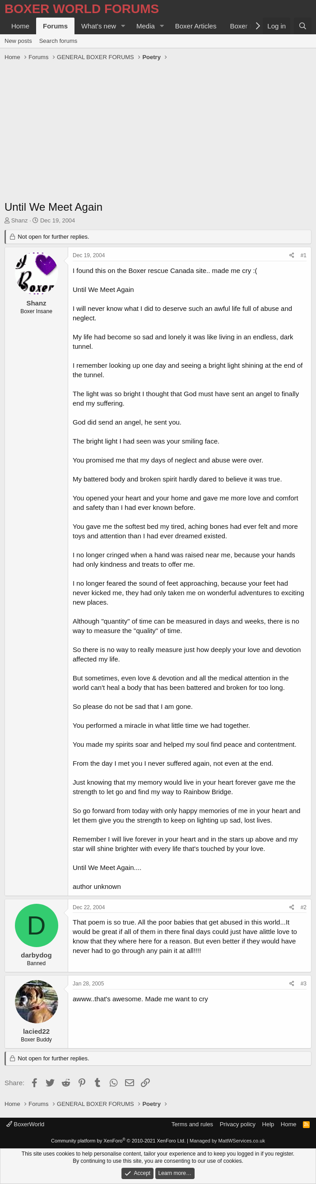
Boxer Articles (196, 26)
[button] (123, 26)
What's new (98, 26)
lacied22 (36, 1031)
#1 (304, 255)
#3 (304, 983)
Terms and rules (192, 1124)
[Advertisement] (158, 132)
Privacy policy (238, 1124)
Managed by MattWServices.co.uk (227, 1140)
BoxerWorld (25, 1124)
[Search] (302, 26)
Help (268, 1124)
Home (20, 26)
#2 (304, 907)
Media (145, 26)
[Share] (291, 255)
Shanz (19, 220)
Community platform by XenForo (118, 1140)
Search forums (58, 40)
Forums (55, 26)
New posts (18, 40)
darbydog (36, 955)
